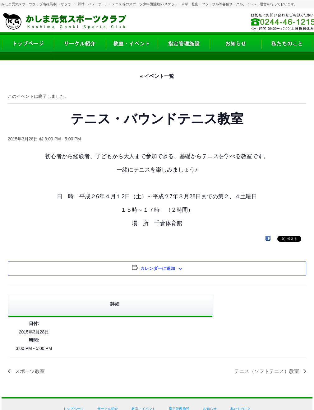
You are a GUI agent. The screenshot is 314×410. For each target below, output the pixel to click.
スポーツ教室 (29, 371)
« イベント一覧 (157, 76)
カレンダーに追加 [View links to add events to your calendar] (157, 268)
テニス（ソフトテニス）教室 (267, 371)
